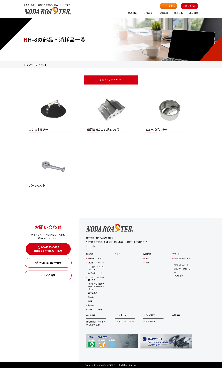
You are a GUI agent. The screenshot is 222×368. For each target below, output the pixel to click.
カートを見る (168, 6)
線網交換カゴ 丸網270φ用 (103, 129)
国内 (147, 258)
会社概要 (193, 13)
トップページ (31, 64)
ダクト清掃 (178, 275)
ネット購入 (91, 315)
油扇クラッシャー (95, 309)
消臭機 (91, 297)
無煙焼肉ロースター (96, 273)
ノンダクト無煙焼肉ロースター (96, 278)
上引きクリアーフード (97, 262)
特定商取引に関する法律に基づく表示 (95, 323)
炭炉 (90, 301)
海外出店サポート (181, 265)
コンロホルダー (38, 129)
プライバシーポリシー (124, 321)
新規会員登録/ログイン (111, 79)
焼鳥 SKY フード (94, 258)
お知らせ (147, 13)
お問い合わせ (189, 6)
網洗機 (91, 305)
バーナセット (37, 185)
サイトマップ (149, 321)
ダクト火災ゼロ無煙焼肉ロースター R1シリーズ (96, 286)
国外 (147, 262)
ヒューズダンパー (156, 129)
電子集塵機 (92, 293)
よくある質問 (48, 275)
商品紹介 (132, 13)
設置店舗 (163, 13)
